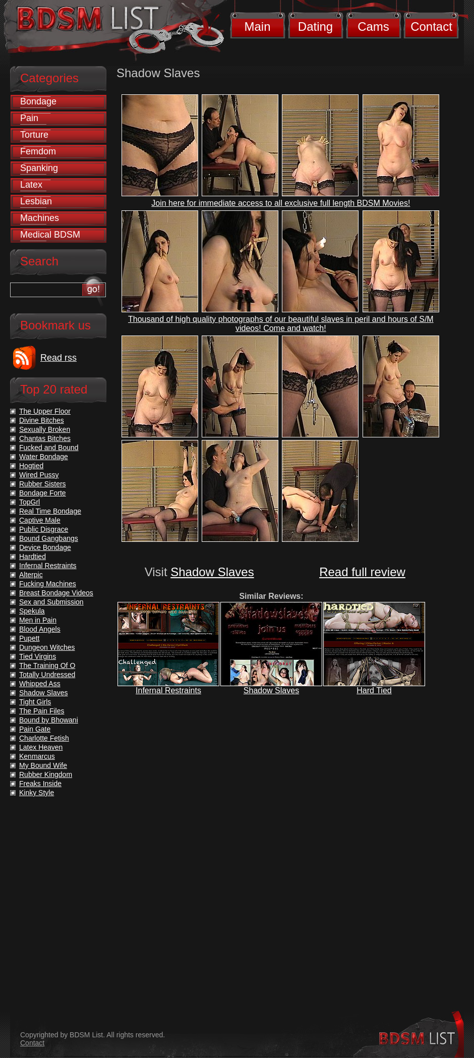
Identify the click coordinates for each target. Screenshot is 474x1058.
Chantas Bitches (45, 438)
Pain (29, 118)
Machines (39, 218)
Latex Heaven (41, 747)
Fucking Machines (47, 584)
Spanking (39, 168)
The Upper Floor (45, 411)
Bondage (38, 101)
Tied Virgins (37, 656)
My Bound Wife (43, 765)
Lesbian (36, 201)
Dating (315, 26)
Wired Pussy (39, 475)
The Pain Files (41, 711)
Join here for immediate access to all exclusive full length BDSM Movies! (280, 203)
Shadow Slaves (212, 572)
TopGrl (29, 502)
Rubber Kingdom (45, 774)
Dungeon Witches (47, 647)
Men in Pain (37, 620)
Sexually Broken (44, 429)
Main (257, 26)
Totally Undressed (47, 675)
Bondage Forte (42, 493)
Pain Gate (34, 729)
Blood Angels (40, 629)
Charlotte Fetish (44, 738)
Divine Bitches (41, 420)
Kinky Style (36, 793)
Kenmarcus (37, 756)
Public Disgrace (43, 529)
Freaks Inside (40, 783)
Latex (31, 185)
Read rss (58, 358)
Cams (373, 26)
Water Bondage (43, 457)
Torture (34, 135)
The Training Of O (47, 665)
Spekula (32, 611)
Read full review (362, 572)
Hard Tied (374, 690)
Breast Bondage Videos (56, 593)
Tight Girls (35, 702)
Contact (431, 26)
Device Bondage (45, 547)
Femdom (38, 151)
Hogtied (31, 466)
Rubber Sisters (42, 484)
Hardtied (32, 556)
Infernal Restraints (168, 690)
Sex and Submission (51, 602)
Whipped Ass (40, 684)
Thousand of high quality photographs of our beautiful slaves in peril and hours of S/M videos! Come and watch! (281, 323)
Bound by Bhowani (48, 720)
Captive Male (40, 520)
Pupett (29, 638)
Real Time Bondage (50, 511)
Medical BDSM (50, 235)
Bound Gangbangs (48, 538)
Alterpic (31, 575)
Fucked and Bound (49, 447)
